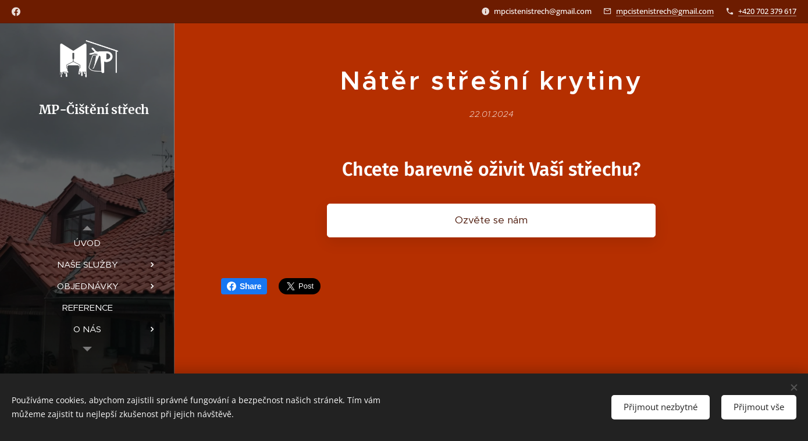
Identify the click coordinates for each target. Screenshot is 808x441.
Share (244, 286)
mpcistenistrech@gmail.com (665, 11)
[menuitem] (87, 243)
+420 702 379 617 (767, 11)
